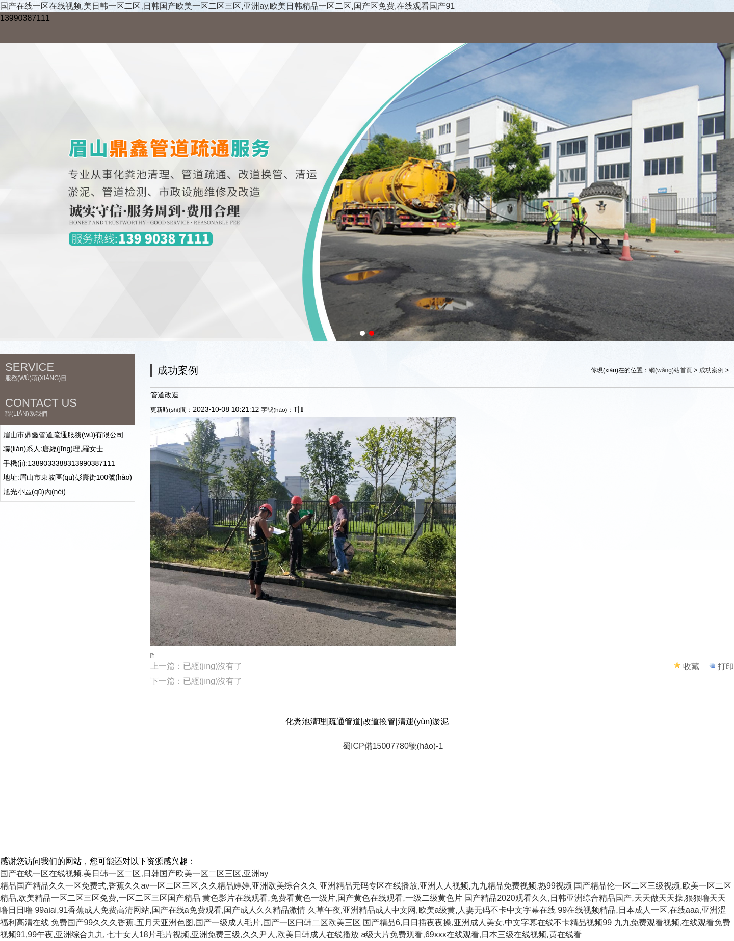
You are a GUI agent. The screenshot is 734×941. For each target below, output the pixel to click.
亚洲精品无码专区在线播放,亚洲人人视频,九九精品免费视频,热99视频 (446, 885)
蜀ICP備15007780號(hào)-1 (393, 746)
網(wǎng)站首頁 (670, 370)
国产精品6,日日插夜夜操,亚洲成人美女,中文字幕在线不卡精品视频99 (487, 922)
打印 (726, 666)
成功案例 (711, 370)
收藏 (691, 666)
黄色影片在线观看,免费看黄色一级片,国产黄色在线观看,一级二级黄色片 (332, 898)
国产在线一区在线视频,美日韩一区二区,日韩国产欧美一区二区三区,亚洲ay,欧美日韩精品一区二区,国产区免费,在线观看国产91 (227, 6)
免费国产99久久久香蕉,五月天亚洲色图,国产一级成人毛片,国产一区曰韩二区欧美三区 (205, 922)
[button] (362, 333)
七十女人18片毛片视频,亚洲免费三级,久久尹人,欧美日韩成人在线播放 (233, 934)
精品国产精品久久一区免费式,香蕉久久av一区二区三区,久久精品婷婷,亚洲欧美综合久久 (158, 885)
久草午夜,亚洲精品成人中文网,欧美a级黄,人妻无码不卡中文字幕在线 (432, 910)
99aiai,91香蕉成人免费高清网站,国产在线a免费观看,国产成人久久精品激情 (170, 910)
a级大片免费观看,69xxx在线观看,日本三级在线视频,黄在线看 (471, 934)
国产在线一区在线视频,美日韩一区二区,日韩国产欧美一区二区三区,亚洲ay (134, 873)
